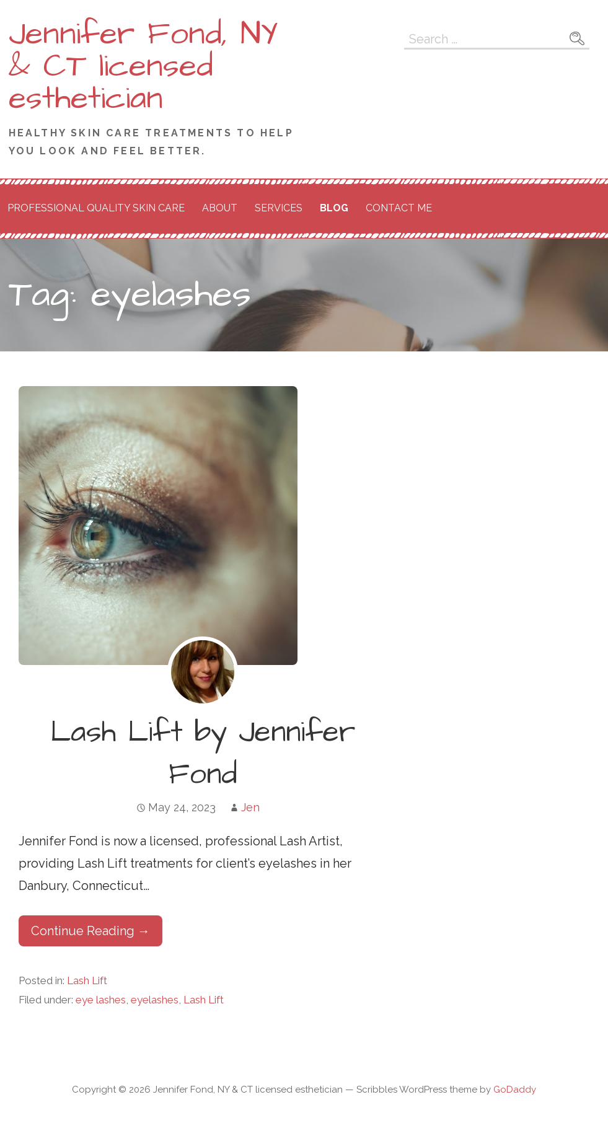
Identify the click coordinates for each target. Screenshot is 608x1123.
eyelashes (154, 999)
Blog (334, 208)
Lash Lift (87, 980)
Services (278, 208)
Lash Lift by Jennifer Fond (202, 753)
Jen (250, 807)
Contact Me (399, 208)
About (219, 208)
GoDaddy (514, 1089)
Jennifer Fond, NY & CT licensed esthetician (143, 66)
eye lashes (101, 999)
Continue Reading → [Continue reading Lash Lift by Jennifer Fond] (90, 930)
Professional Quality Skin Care (96, 208)
